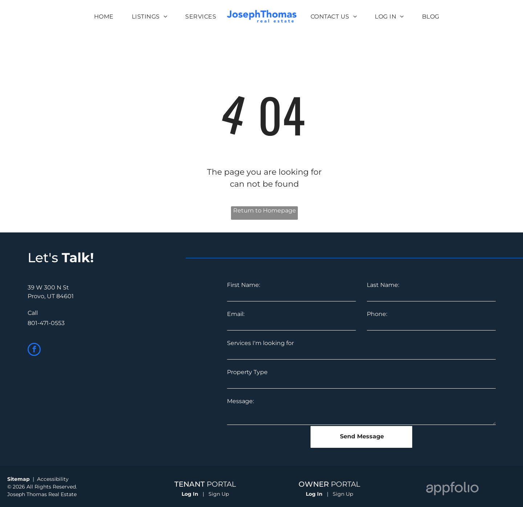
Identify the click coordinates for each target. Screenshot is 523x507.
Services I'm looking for (260, 343)
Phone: (377, 314)
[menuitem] (104, 16)
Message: (240, 401)
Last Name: (383, 284)
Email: (235, 314)
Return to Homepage (264, 210)
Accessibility (53, 479)
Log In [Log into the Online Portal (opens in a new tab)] (190, 494)
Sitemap (18, 479)
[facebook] (34, 350)
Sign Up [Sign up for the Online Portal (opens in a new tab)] (218, 494)
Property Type (247, 372)
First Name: (243, 284)
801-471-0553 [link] (46, 323)
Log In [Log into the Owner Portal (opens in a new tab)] (314, 494)
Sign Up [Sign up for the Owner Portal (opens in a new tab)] (343, 494)
